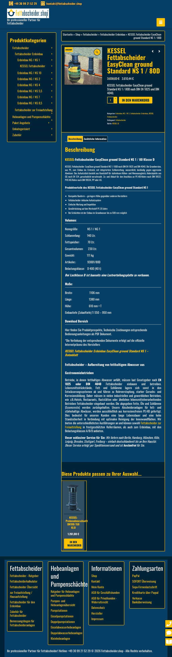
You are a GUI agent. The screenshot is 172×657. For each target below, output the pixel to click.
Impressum (97, 619)
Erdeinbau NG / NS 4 (28, 85)
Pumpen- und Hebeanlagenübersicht (63, 603)
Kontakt (95, 581)
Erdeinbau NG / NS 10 (29, 73)
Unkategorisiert (21, 129)
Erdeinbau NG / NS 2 (28, 79)
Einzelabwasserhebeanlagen (66, 627)
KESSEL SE (115, 123)
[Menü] (161, 22)
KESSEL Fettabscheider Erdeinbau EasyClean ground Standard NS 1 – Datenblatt (106, 353)
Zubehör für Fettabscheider (18, 613)
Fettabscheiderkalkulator (23, 581)
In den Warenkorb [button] (74, 543)
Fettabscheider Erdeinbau (139, 113)
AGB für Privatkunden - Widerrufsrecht (104, 600)
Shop (94, 575)
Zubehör (17, 135)
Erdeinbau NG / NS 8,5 (29, 103)
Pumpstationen (59, 610)
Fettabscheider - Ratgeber (24, 575)
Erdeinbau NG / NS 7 (28, 97)
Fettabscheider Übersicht (24, 587)
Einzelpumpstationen (62, 616)
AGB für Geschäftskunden (105, 592)
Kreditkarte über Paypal (145, 592)
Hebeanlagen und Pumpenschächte (31, 117)
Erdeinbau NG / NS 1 (123, 113)
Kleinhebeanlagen (60, 638)
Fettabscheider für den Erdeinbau (22, 604)
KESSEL (69, 159)
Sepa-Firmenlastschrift (144, 587)
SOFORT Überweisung (144, 581)
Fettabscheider (121, 120)
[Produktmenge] (110, 100)
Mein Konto (97, 587)
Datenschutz (98, 607)
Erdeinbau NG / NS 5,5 (29, 91)
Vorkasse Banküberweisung (142, 600)
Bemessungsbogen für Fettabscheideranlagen (22, 623)
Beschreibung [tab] (75, 139)
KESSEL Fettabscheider (32, 66)
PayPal (135, 575)
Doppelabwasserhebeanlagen (66, 633)
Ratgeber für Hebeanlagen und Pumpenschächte (65, 593)
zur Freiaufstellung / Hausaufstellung (21, 594)
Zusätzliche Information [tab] (95, 139)
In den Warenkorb (135, 100)
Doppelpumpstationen (63, 621)
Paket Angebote (21, 123)
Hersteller (97, 613)
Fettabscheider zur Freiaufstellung (34, 110)
